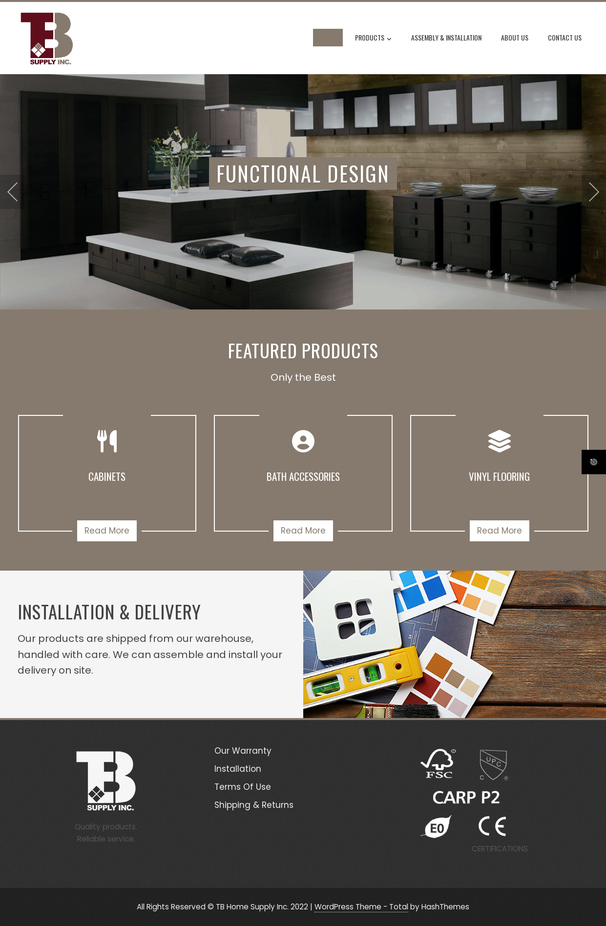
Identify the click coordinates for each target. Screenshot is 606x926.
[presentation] (12, 192)
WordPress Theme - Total (361, 907)
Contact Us (565, 37)
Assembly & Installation (446, 37)
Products (373, 38)
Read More (106, 530)
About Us (514, 37)
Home (327, 37)
